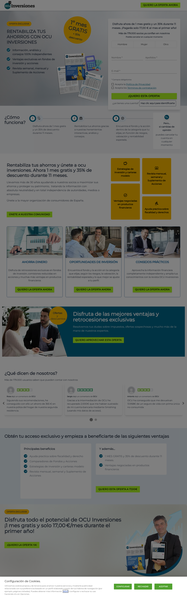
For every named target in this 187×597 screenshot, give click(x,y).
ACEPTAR (163, 586)
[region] (93, 587)
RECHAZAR (143, 586)
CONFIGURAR (122, 586)
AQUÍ (65, 591)
